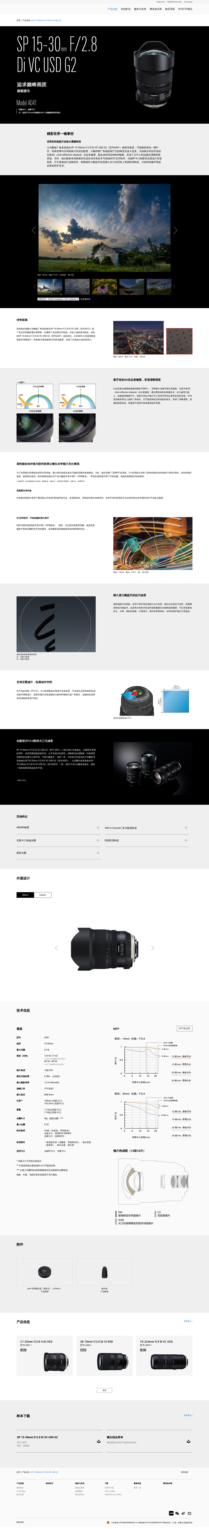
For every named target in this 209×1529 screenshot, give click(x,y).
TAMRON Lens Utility (112, 1495)
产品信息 (113, 9)
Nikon (25, 895)
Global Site (161, 2)
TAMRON (26, 10)
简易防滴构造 (111, 840)
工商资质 (112, 1523)
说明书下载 (109, 1488)
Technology (188, 2)
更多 (104, 1390)
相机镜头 (20, 1488)
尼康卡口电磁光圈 (26, 840)
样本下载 (23, 1416)
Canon (42, 895)
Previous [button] (56, 947)
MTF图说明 (184, 1028)
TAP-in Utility (109, 1491)
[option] (104, 75)
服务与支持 (140, 9)
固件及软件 (79, 1495)
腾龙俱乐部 (156, 9)
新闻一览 (137, 1488)
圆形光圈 (21, 852)
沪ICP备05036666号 (127, 1523)
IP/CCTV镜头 (185, 9)
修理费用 (79, 1491)
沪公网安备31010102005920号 (148, 1523)
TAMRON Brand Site (174, 2)
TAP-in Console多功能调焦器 (120, 827)
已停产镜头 (21, 1491)
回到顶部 (184, 1472)
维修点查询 (79, 1488)
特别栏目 (126, 9)
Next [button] (152, 947)
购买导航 (170, 9)
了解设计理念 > (22, 780)
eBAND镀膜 (23, 827)
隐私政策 (20, 1522)
